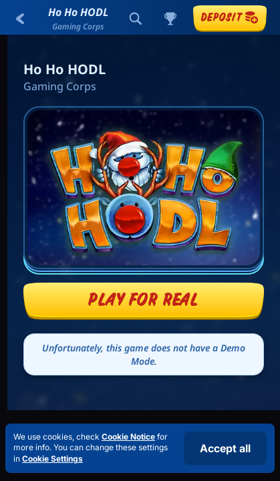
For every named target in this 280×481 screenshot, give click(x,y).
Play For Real (143, 299)
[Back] (20, 19)
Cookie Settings (52, 459)
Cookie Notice (128, 437)
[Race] (170, 19)
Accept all (225, 448)
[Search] (136, 19)
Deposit (230, 17)
